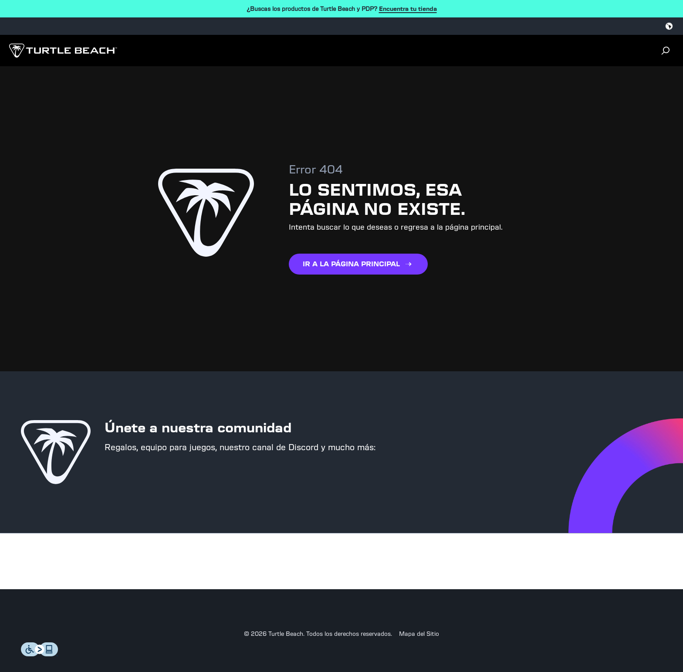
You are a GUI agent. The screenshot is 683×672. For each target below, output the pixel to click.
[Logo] (61, 47)
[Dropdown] (12, 45)
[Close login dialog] (13, 81)
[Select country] (24, 26)
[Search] (11, 65)
